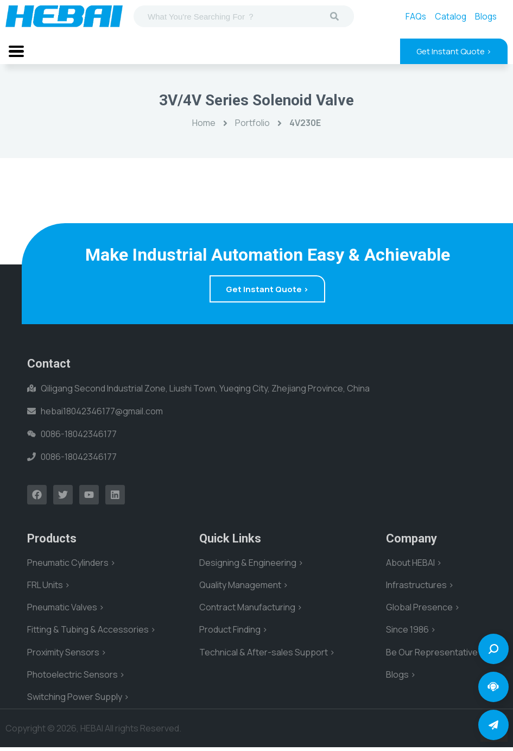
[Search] (334, 16)
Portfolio (252, 123)
